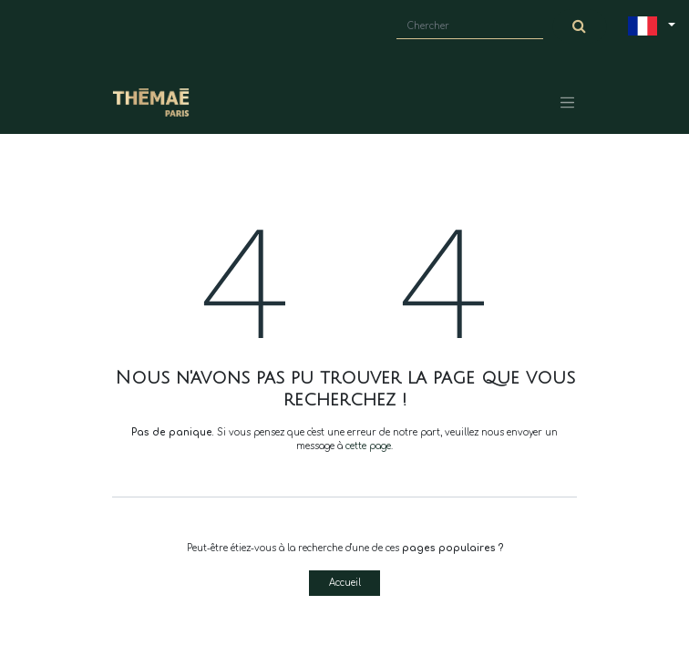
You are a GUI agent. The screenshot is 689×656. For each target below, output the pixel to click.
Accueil (345, 583)
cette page (368, 446)
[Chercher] (579, 26)
